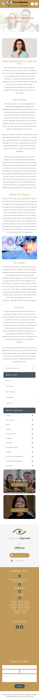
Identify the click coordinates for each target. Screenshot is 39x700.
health (8, 424)
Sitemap (31, 696)
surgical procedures (12, 447)
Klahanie (18, 561)
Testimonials (9, 397)
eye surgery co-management (14, 456)
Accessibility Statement (12, 696)
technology (9, 465)
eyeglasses (9, 438)
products (8, 452)
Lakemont (18, 555)
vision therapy (10, 420)
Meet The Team (10, 392)
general (8, 415)
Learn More (19, 485)
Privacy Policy (24, 696)
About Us (8, 380)
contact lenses (10, 434)
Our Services (9, 386)
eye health (9, 443)
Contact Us (9, 403)
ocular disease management (14, 461)
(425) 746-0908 (19, 588)
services (8, 429)
